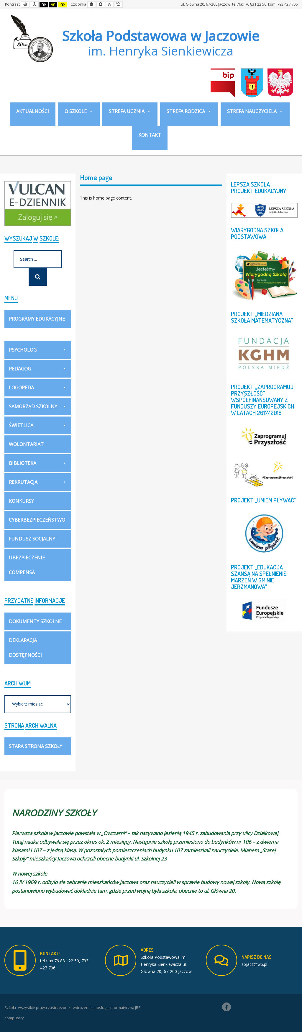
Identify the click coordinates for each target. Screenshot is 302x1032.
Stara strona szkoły (35, 746)
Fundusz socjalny (32, 538)
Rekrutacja (38, 482)
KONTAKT (149, 135)
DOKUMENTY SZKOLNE (35, 621)
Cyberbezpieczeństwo (37, 520)
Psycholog (38, 349)
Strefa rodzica (189, 111)
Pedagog (38, 368)
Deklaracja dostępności (25, 647)
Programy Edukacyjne (38, 322)
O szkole (79, 111)
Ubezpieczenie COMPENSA (27, 565)
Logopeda (38, 387)
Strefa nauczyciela (255, 111)
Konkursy (21, 501)
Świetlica (38, 425)
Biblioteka (38, 463)
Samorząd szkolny (38, 406)
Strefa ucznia (130, 111)
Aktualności (32, 111)
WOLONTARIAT (26, 444)
